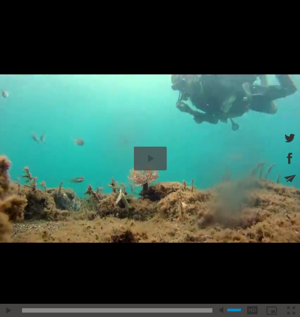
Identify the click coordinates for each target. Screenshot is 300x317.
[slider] (117, 310)
